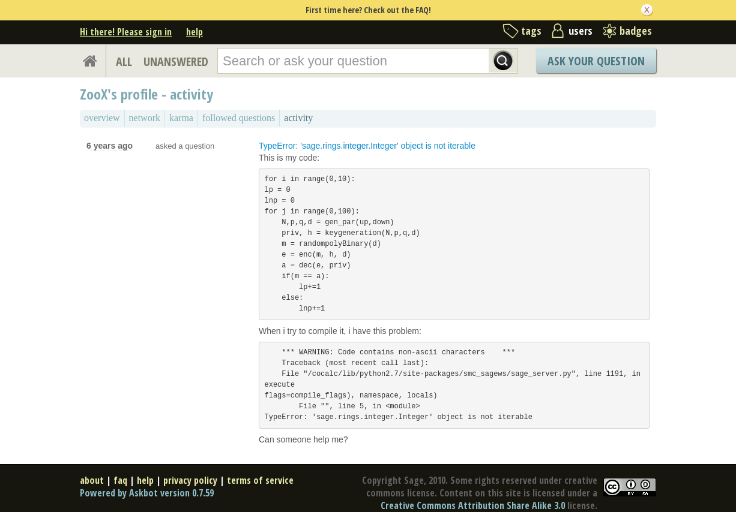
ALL (124, 61)
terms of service (260, 480)
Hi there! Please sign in (126, 31)
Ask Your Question (596, 61)
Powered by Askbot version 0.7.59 (147, 492)
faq (120, 480)
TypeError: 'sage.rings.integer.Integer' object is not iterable (367, 145)
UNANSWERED (175, 61)
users (581, 30)
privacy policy (190, 480)
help (194, 31)
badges (636, 30)
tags (531, 30)
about (92, 480)
